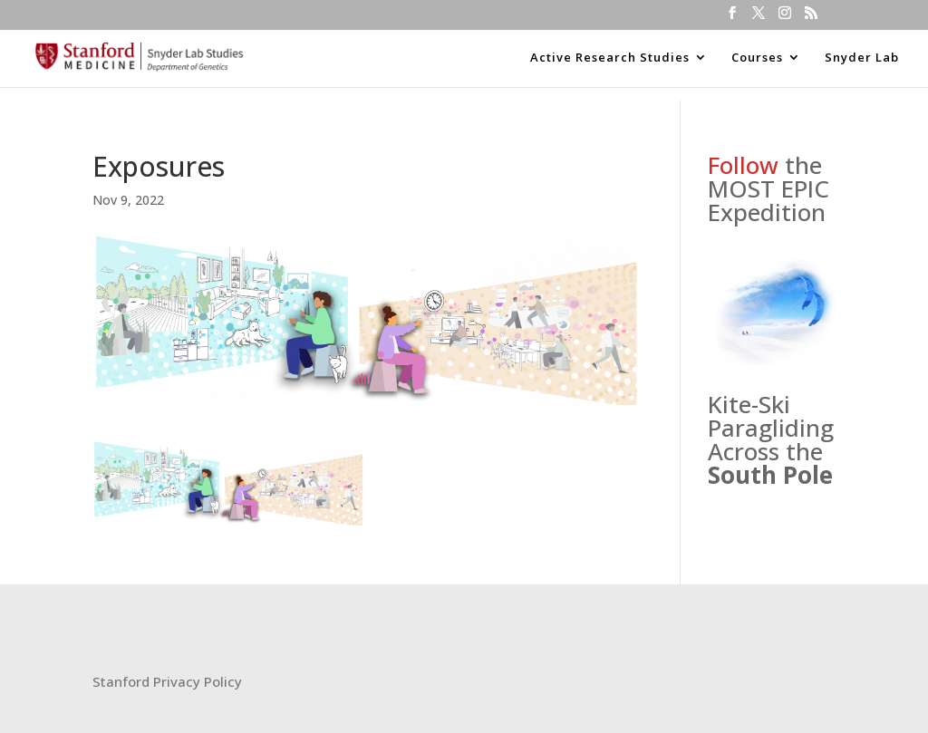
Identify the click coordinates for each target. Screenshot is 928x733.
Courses (757, 58)
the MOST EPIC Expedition (768, 188)
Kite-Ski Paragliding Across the (771, 439)
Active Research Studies (610, 58)
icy (233, 681)
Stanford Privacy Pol (158, 681)
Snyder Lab (862, 58)
